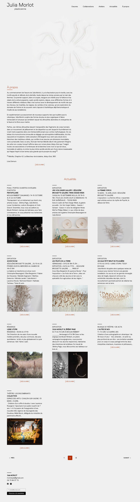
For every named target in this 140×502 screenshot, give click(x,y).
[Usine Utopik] (24, 365)
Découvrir (40, 165)
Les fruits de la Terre (61, 261)
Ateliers (102, 6)
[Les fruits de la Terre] (70, 298)
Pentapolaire (12, 193)
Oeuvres (74, 6)
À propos (125, 6)
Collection (12, 396)
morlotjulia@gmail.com (15, 478)
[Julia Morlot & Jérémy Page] (70, 365)
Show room (12, 261)
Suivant (127, 458)
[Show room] (24, 298)
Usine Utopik (12, 329)
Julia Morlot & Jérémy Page (64, 329)
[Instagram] (11, 484)
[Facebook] (8, 484)
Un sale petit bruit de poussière (111, 261)
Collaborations (88, 6)
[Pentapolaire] (24, 230)
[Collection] (24, 431)
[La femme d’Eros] (115, 230)
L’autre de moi (104, 329)
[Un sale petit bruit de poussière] (115, 298)
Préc (11, 458)
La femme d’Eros (104, 190)
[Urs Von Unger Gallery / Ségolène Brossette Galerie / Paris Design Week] (70, 230)
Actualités (113, 6)
